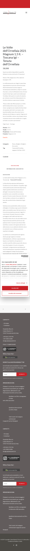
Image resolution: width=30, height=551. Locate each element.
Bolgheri (18, 144)
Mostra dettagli (20, 283)
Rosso (14, 144)
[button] (26, 12)
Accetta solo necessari (15, 293)
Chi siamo (6, 323)
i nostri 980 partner (11, 264)
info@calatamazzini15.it (9, 341)
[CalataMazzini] (9, 12)
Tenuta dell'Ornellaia (17, 148)
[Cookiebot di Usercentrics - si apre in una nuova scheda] (21, 256)
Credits (20, 541)
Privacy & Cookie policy (23, 539)
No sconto (15, 146)
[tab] (15, 169)
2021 (23, 150)
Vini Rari (19, 150)
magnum (14, 150)
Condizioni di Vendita (13, 541)
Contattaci (7, 325)
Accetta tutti (15, 288)
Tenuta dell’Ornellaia (15, 180)
